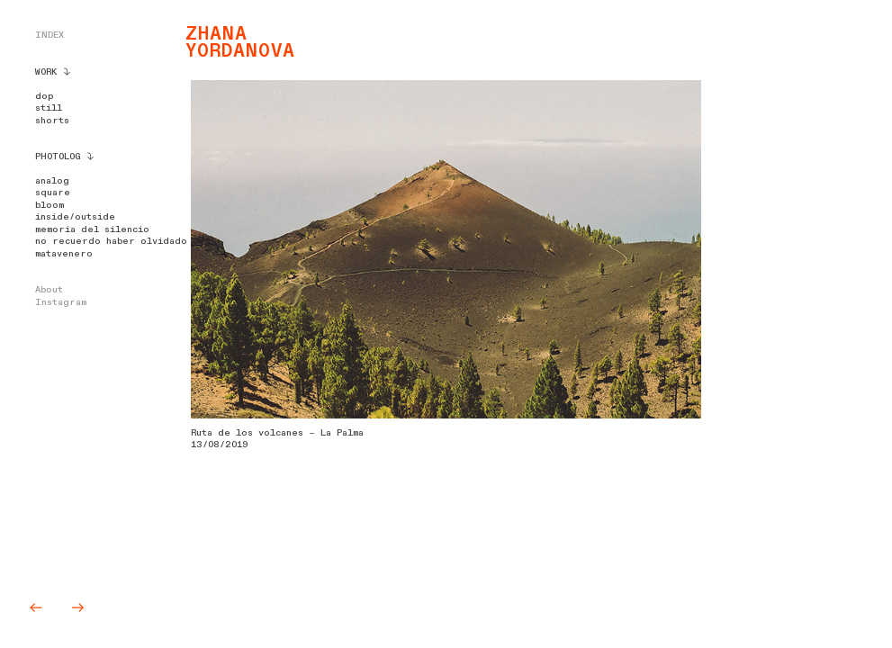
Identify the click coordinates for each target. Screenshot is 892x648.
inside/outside (75, 217)
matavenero (64, 254)
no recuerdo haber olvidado (111, 241)
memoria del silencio (92, 229)
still (48, 108)
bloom (49, 205)
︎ (78, 608)
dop (44, 96)
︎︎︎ (40, 608)
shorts (52, 120)
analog (52, 181)
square (52, 192)
